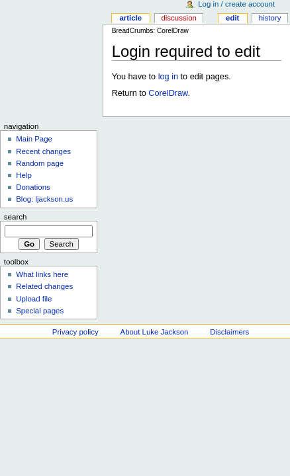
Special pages (40, 311)
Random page (40, 163)
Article (130, 18)
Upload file (34, 299)
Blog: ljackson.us (44, 199)
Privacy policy (75, 332)
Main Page (34, 139)
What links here (42, 274)
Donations (33, 187)
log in (168, 76)
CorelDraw (167, 93)
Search (15, 217)
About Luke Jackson (155, 332)
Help (24, 175)
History (270, 18)
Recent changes (43, 151)
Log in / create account (236, 4)
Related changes (44, 286)
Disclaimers (229, 332)
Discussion (178, 18)
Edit (232, 18)
